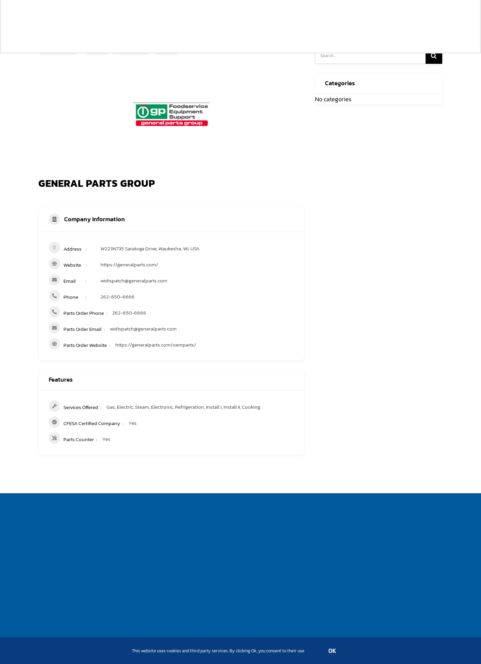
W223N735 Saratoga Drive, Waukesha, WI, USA (150, 248)
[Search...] (370, 55)
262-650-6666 (118, 296)
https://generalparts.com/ (129, 264)
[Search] (434, 55)
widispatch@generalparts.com (134, 280)
